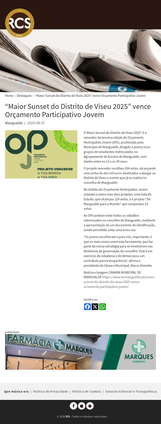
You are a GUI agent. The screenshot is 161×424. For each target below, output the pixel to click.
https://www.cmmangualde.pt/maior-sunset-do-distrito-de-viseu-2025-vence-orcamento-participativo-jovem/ (119, 282)
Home (9, 95)
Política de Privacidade (50, 391)
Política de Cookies (86, 391)
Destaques (24, 95)
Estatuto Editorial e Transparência (131, 391)
